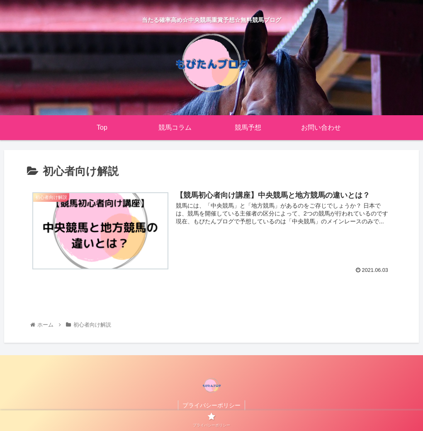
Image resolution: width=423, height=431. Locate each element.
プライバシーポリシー (211, 405)
